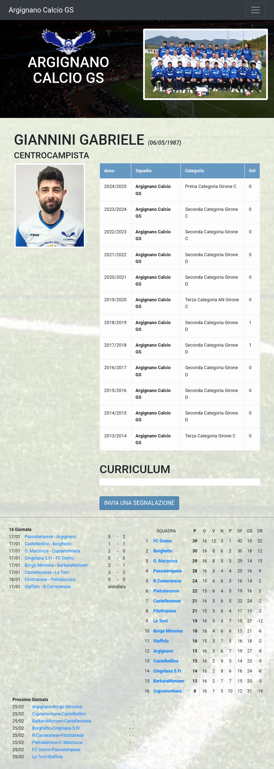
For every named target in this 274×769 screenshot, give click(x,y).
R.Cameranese (57, 586)
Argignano (66, 536)
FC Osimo (65, 558)
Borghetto (62, 543)
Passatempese (39, 536)
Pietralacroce (63, 579)
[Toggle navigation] (255, 10)
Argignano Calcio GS (41, 10)
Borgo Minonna (39, 565)
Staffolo (32, 586)
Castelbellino (37, 543)
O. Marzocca (37, 551)
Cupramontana (66, 551)
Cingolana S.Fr (38, 558)
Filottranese (36, 579)
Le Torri (62, 572)
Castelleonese (38, 572)
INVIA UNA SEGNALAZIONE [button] (139, 503)
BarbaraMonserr (72, 565)
